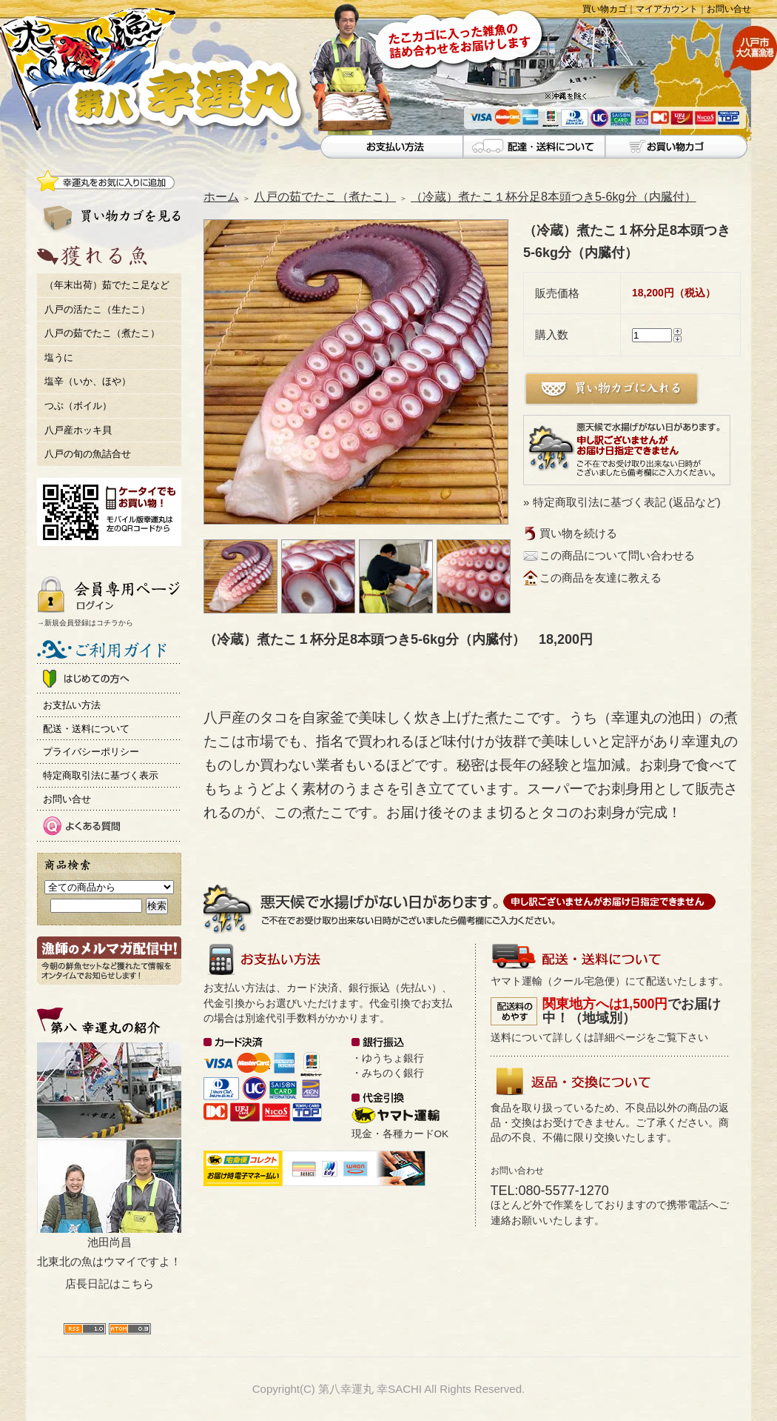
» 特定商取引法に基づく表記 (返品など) (622, 502)
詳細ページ (620, 1037)
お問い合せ (729, 9)
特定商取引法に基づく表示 (100, 775)
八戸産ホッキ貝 (78, 430)
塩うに (58, 357)
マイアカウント (667, 9)
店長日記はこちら (109, 1283)
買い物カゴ (604, 9)
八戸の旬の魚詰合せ (87, 453)
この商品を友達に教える (600, 577)
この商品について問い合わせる (617, 555)
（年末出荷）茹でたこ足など (106, 284)
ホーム (221, 196)
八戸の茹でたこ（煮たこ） (102, 333)
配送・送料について (86, 728)
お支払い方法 (72, 704)
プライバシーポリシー (91, 751)
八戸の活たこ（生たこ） (97, 309)
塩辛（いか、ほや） (87, 381)
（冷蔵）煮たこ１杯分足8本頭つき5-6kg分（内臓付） (553, 196)
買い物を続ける (578, 533)
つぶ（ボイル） (78, 405)
